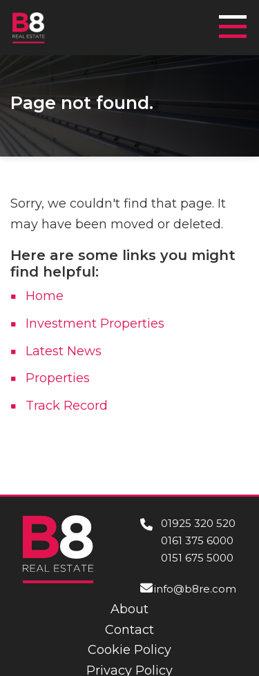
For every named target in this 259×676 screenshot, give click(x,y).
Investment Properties (95, 323)
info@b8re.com (195, 588)
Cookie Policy (129, 649)
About (129, 609)
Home (45, 296)
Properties (58, 378)
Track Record (67, 405)
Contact (129, 629)
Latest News (64, 351)
